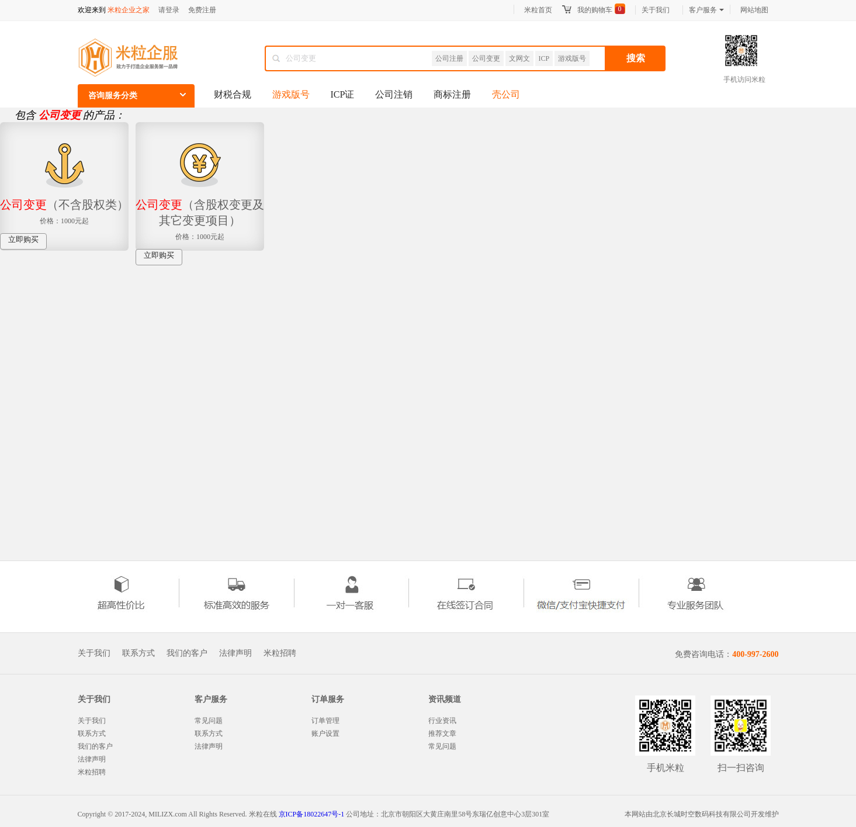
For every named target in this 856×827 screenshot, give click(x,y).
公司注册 (449, 58)
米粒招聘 (280, 653)
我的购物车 (594, 10)
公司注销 (394, 94)
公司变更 (486, 58)
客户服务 (706, 10)
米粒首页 (538, 10)
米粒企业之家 (129, 10)
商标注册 (452, 94)
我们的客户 (187, 653)
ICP (544, 58)
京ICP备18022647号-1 (312, 814)
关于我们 (656, 10)
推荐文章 (442, 733)
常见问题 (209, 721)
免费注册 (202, 10)
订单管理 (325, 721)
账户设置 (325, 733)
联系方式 (138, 653)
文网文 (519, 58)
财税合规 (232, 94)
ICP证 (343, 94)
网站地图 (754, 10)
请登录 (168, 10)
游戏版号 (572, 58)
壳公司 (506, 94)
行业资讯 (442, 721)
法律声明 (235, 653)
